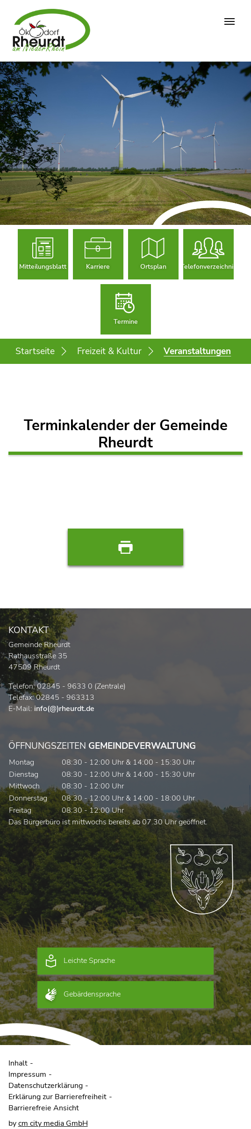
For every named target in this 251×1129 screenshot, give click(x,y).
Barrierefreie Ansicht (43, 1108)
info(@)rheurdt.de (64, 709)
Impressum (27, 1074)
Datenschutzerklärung (45, 1085)
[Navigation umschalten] (229, 21)
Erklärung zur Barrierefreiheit (57, 1097)
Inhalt (18, 1063)
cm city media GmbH (53, 1123)
